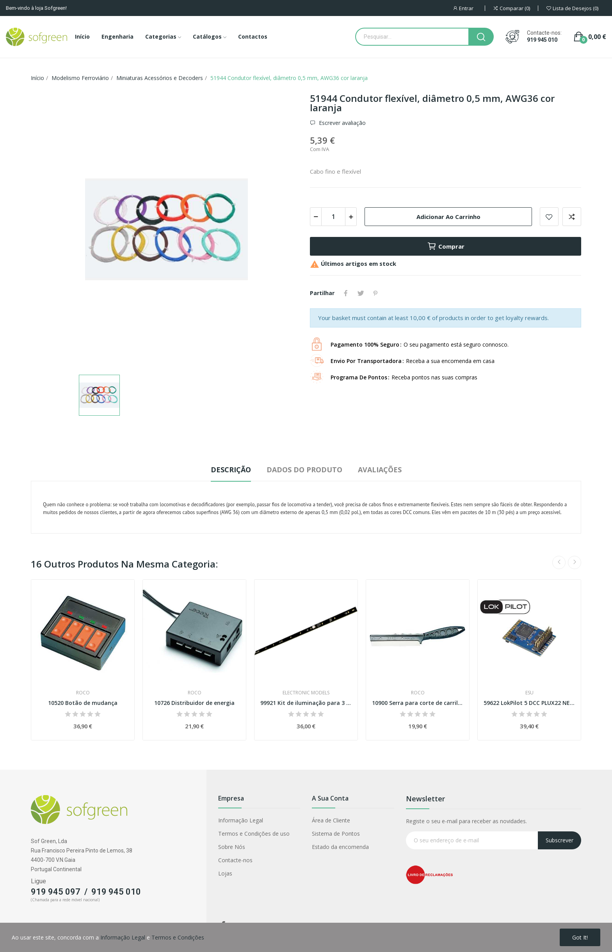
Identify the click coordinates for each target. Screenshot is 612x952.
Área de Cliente (331, 820)
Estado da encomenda (340, 847)
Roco (83, 692)
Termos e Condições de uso (254, 833)
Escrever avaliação (341, 123)
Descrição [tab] (231, 469)
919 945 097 (55, 892)
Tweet (360, 293)
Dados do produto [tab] (304, 469)
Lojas (225, 873)
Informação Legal (240, 820)
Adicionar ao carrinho (448, 217)
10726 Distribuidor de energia (194, 702)
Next (574, 562)
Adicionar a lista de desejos (549, 217)
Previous (559, 562)
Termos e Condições (177, 937)
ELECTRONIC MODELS (306, 692)
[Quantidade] (333, 216)
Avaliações (380, 469)
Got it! (580, 937)
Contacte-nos (235, 860)
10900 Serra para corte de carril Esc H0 (417, 702)
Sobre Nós (231, 847)
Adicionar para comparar (572, 217)
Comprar (445, 246)
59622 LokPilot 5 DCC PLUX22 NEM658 (529, 702)
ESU (529, 692)
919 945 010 (542, 40)
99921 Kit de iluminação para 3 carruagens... (306, 702)
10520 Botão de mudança (82, 702)
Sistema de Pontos (336, 833)
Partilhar (345, 293)
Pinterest (375, 293)
